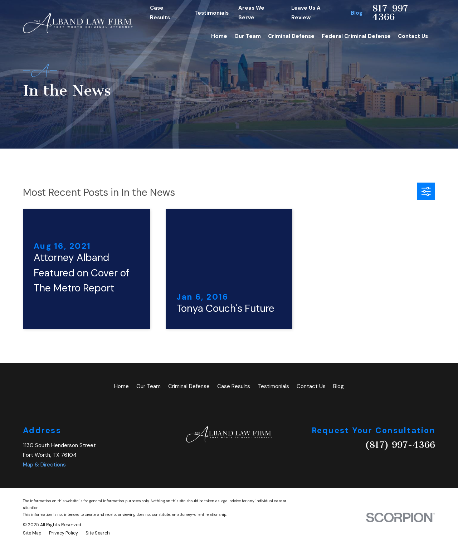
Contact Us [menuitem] (413, 36)
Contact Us (311, 386)
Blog (356, 12)
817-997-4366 (392, 12)
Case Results (233, 386)
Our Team (148, 386)
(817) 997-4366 (400, 444)
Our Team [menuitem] (247, 36)
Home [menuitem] (219, 36)
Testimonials (211, 12)
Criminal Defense (189, 386)
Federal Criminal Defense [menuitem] (356, 36)
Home (121, 386)
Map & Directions (44, 464)
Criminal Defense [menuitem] (291, 36)
